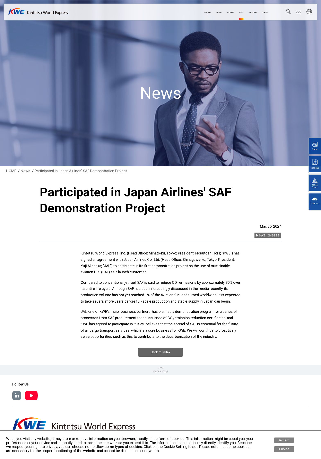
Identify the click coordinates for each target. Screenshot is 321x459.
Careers (262, 12)
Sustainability (241, 12)
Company (169, 12)
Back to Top (160, 371)
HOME (11, 171)
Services (188, 12)
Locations (206, 12)
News (223, 12)
